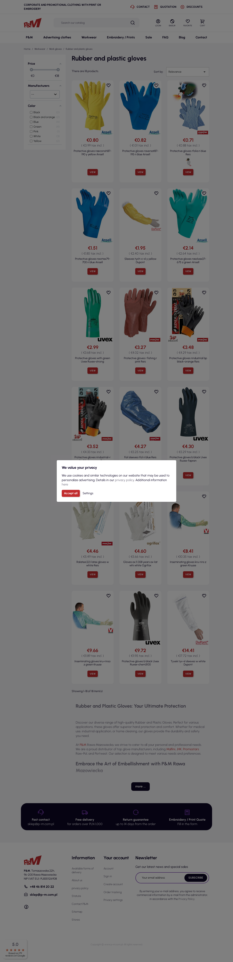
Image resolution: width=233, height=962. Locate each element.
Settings (88, 493)
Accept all (71, 493)
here (65, 484)
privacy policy (124, 480)
